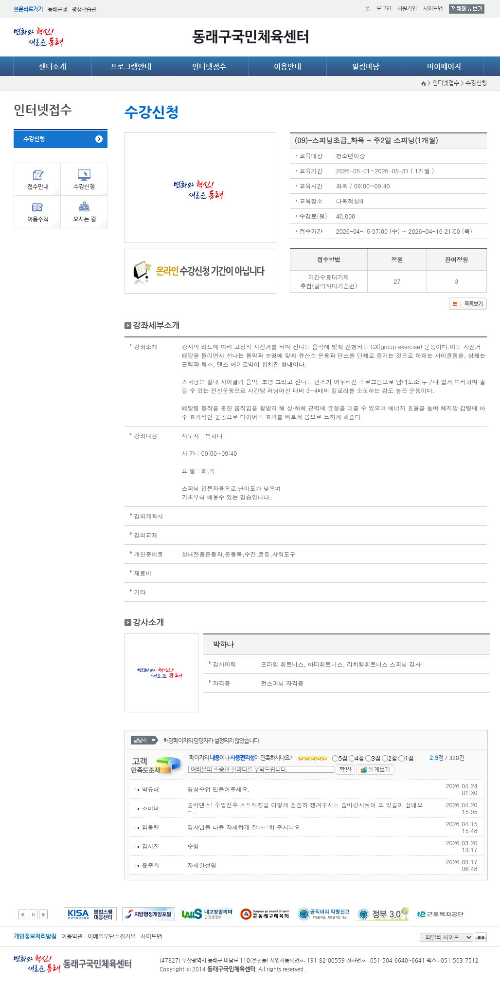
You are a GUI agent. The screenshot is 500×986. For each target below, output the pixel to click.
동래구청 (57, 9)
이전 (22, 914)
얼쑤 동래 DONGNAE (40, 37)
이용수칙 (37, 211)
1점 (409, 758)
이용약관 (72, 936)
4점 (359, 758)
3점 (376, 758)
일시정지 (33, 914)
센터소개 (52, 66)
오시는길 (83, 211)
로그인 (383, 8)
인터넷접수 (209, 66)
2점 (392, 758)
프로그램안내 (130, 66)
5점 (343, 758)
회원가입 (407, 8)
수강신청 (34, 138)
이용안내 (287, 66)
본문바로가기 (28, 9)
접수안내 (37, 179)
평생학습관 (84, 9)
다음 (43, 914)
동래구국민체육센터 (250, 37)
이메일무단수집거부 (112, 936)
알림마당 (365, 66)
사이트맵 (433, 8)
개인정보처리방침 (35, 936)
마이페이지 (444, 66)
